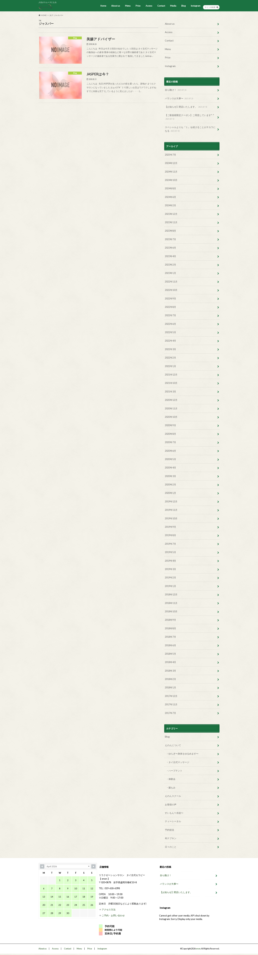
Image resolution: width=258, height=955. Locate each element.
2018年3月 (170, 670)
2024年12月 (171, 163)
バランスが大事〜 (179, 98)
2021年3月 (170, 391)
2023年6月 (170, 247)
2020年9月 (170, 425)
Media (173, 5)
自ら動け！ (176, 90)
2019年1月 (170, 586)
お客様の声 (170, 804)
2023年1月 (170, 273)
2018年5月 (170, 653)
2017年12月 (171, 696)
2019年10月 (171, 518)
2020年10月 (171, 416)
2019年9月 (170, 526)
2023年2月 (170, 264)
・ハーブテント (174, 770)
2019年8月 (170, 535)
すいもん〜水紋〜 (174, 812)
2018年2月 (170, 679)
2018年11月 (171, 603)
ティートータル (173, 821)
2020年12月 (171, 399)
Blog (183, 5)
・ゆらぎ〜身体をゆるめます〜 (182, 753)
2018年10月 (171, 611)
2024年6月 (170, 197)
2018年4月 (170, 662)
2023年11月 (171, 222)
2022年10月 (171, 290)
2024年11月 (171, 171)
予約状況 (169, 829)
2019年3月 (170, 569)
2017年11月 (171, 704)
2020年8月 (170, 433)
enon (198, 948)
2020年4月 (170, 467)
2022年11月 (171, 281)
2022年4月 (170, 340)
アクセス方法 (109, 909)
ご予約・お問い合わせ (113, 915)
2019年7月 (170, 543)
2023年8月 (170, 230)
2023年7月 (170, 239)
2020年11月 (171, 408)
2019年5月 (170, 552)
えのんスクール (173, 796)
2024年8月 (170, 188)
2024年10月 (171, 180)
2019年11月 (171, 509)
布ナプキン (170, 838)
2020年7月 (170, 442)
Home (103, 5)
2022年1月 (170, 366)
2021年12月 (171, 374)
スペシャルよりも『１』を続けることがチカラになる (190, 129)
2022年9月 (170, 298)
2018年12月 (171, 594)
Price (138, 5)
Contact (161, 5)
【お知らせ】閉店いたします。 (186, 106)
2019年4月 (170, 560)
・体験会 (170, 779)
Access (149, 5)
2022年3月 (170, 349)
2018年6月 (170, 645)
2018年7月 (170, 636)
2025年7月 (170, 154)
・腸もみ (170, 787)
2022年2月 (170, 357)
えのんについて (173, 745)
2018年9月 (170, 619)
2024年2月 (170, 205)
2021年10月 (171, 383)
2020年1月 (170, 492)
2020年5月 (170, 459)
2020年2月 (170, 484)
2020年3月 (170, 476)
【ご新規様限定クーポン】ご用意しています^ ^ (189, 117)
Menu (127, 5)
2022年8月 (170, 306)
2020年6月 (170, 450)
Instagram (195, 5)
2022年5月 (170, 332)
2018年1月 (170, 687)
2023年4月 (170, 256)
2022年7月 (170, 315)
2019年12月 (171, 501)
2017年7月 (170, 713)
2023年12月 (171, 213)
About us (115, 5)
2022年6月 (170, 323)
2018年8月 (170, 628)
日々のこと (170, 846)
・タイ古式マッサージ (177, 762)
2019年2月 (170, 577)
